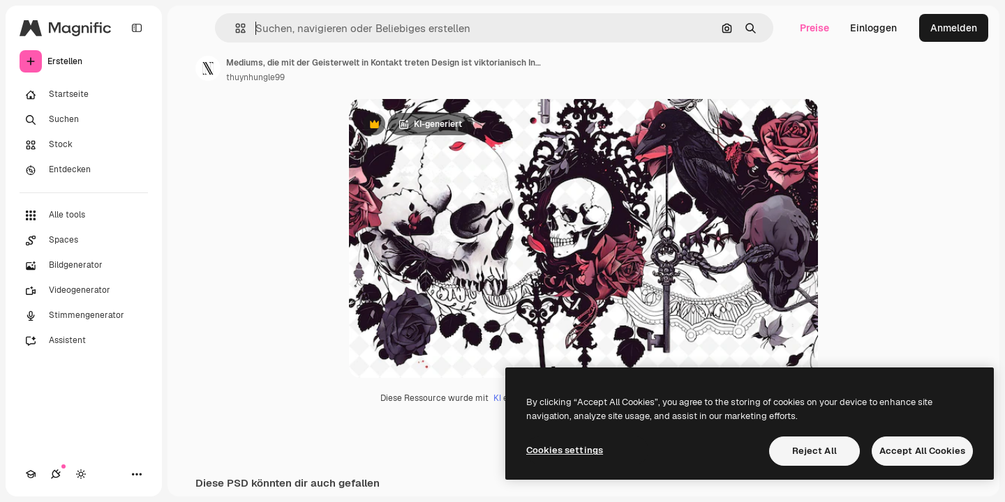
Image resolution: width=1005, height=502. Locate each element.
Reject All (814, 451)
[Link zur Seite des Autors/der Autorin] (208, 68)
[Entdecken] (84, 170)
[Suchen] (84, 120)
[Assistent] (84, 341)
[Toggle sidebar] (137, 28)
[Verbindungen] (56, 474)
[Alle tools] (84, 215)
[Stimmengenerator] (84, 316)
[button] (235, 28)
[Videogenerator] (84, 291)
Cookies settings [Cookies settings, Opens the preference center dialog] (564, 450)
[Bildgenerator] (84, 265)
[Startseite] (84, 95)
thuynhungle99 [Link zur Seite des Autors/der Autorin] (255, 77)
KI (497, 398)
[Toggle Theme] (81, 474)
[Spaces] (84, 240)
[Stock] (84, 145)
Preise (814, 28)
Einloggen (873, 28)
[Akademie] (31, 474)
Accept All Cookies (922, 451)
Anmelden (953, 28)
